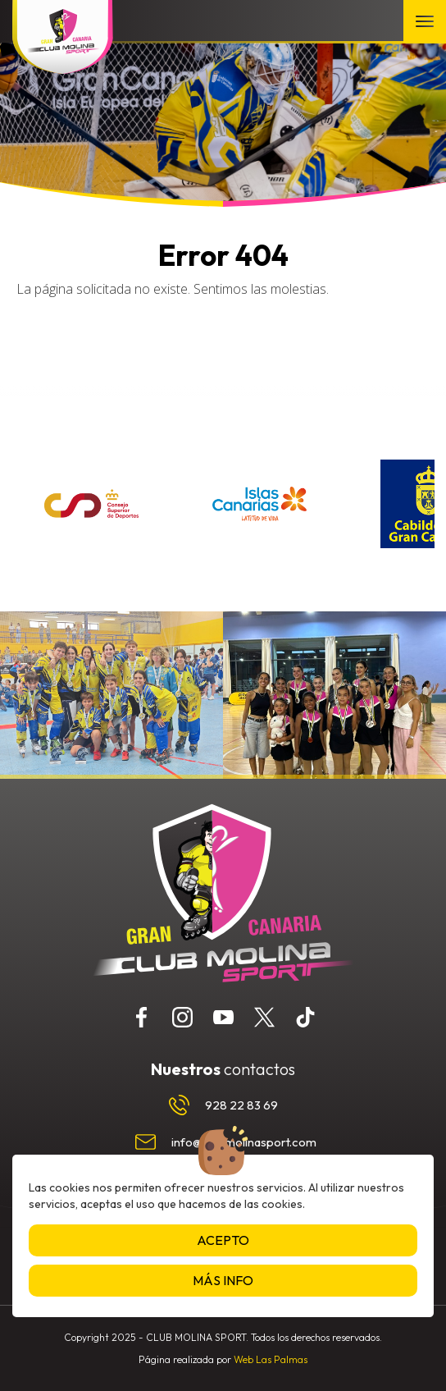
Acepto (223, 1240)
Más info (223, 1280)
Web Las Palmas (270, 1359)
